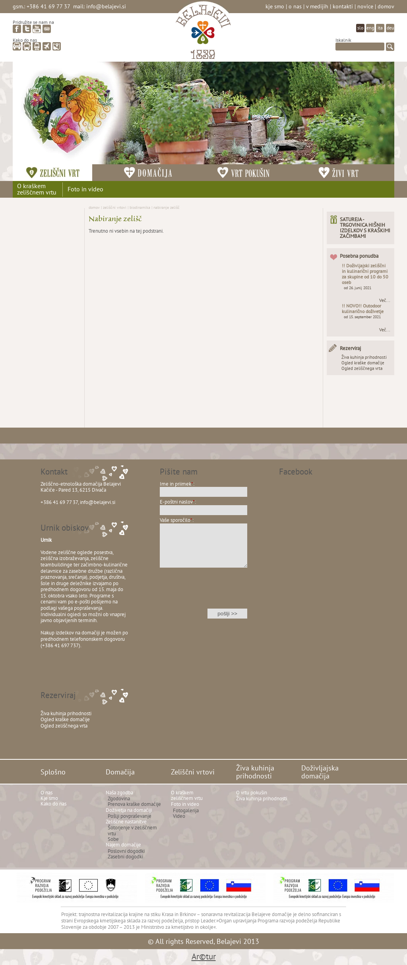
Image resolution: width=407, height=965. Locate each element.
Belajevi (203, 33)
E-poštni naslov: (178, 501)
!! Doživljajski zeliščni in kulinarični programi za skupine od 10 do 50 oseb (365, 274)
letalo (47, 46)
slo (360, 28)
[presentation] (203, 593)
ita (380, 28)
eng (370, 28)
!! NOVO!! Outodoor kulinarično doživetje (363, 308)
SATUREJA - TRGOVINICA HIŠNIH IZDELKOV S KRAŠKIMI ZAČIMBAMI (365, 227)
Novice (365, 6)
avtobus (27, 46)
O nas (295, 6)
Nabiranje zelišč (166, 207)
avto (17, 46)
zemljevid (56, 46)
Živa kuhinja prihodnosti (364, 357)
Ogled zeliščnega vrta (361, 368)
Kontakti (343, 6)
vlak (37, 46)
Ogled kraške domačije (362, 363)
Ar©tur (204, 956)
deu (390, 28)
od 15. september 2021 (362, 316)
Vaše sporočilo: (177, 520)
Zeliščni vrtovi (114, 207)
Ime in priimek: (177, 484)
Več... (384, 300)
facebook (17, 29)
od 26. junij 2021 (357, 287)
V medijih (317, 6)
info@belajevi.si (106, 6)
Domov (386, 6)
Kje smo (275, 6)
